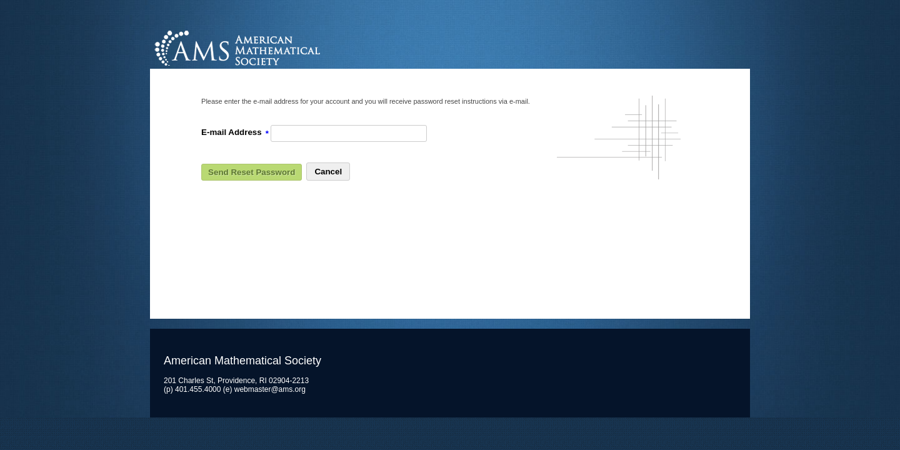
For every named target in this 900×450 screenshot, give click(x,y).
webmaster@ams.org (270, 389)
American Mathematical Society (284, 47)
